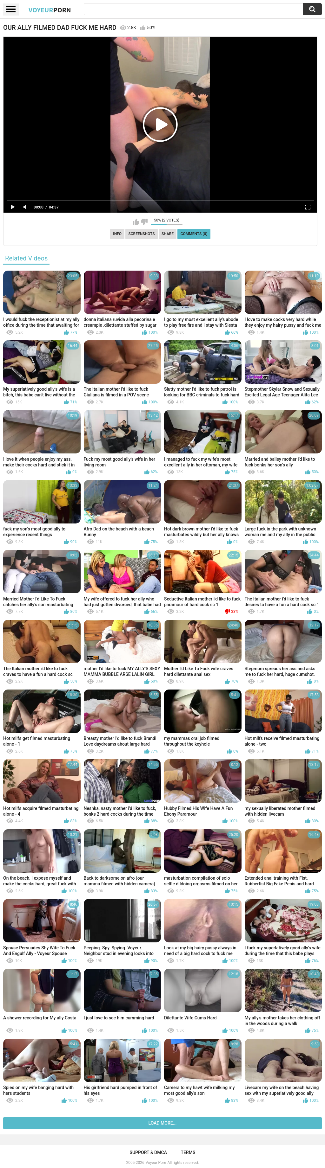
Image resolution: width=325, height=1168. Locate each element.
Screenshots (142, 234)
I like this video (136, 222)
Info (117, 234)
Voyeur (50, 9)
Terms (188, 1152)
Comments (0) (194, 234)
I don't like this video (144, 222)
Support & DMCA (148, 1152)
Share (168, 234)
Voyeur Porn (156, 1162)
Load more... (163, 1123)
